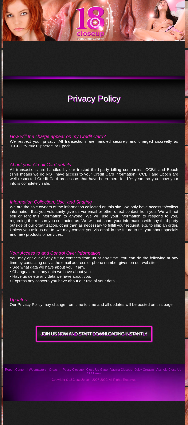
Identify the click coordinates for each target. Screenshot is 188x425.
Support (166, 407)
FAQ (88, 407)
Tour (30, 49)
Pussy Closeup (73, 369)
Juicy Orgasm (144, 369)
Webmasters (37, 369)
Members (38, 66)
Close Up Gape (97, 369)
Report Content (15, 369)
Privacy (24, 418)
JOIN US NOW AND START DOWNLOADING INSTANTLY (94, 333)
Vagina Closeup (121, 369)
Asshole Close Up (168, 369)
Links (65, 418)
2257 (105, 418)
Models (155, 49)
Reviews (128, 407)
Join (129, 66)
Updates (91, 49)
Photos (35, 407)
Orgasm (54, 369)
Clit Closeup (94, 373)
